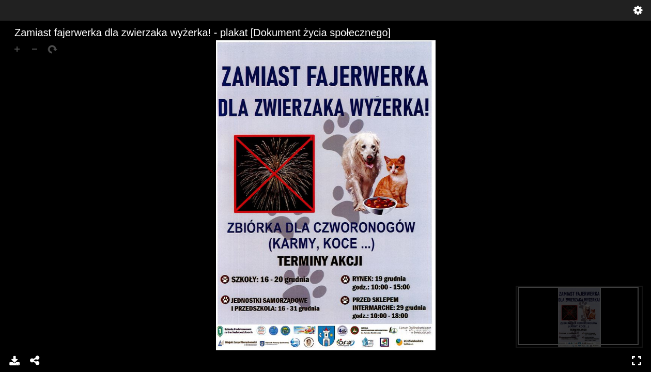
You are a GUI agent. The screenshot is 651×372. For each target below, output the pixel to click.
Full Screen (636, 360)
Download (14, 360)
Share (35, 360)
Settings (638, 10)
